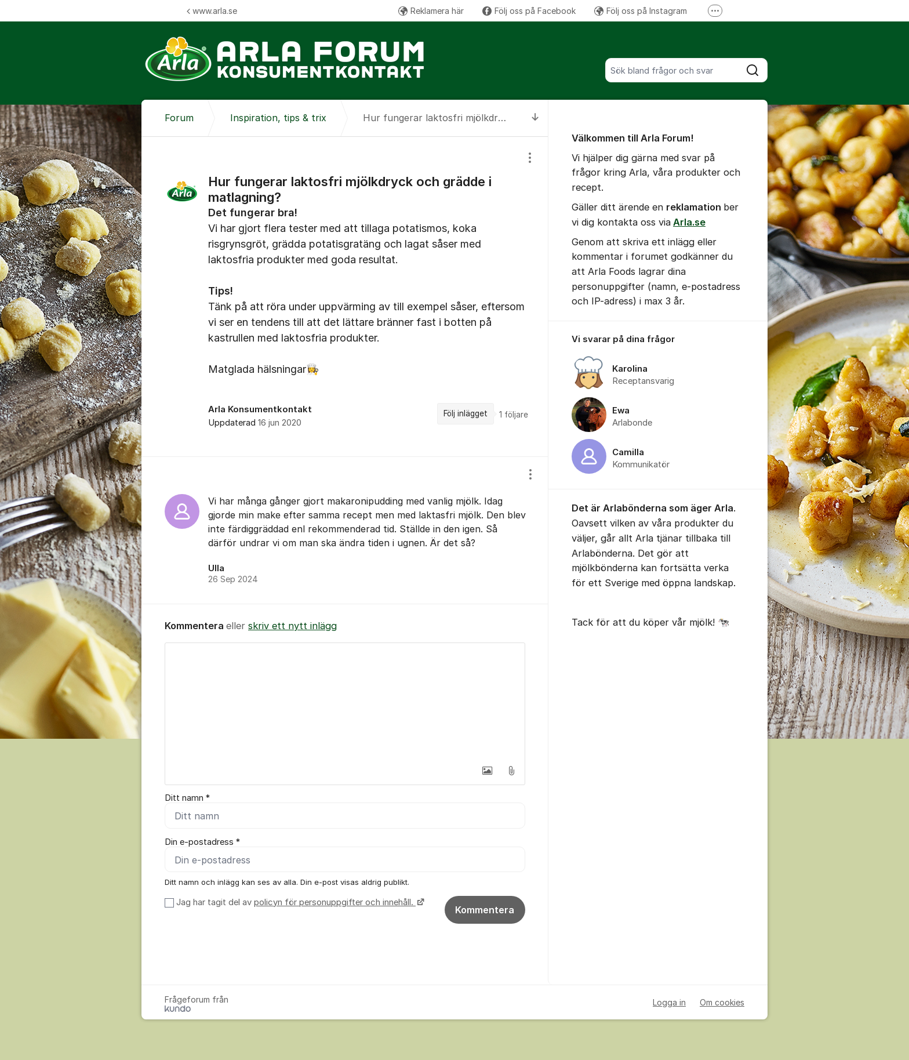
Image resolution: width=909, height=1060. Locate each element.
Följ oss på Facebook (529, 11)
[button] (487, 770)
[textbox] (345, 701)
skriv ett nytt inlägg (292, 625)
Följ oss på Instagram (640, 11)
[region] (344, 296)
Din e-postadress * (202, 842)
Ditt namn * (187, 798)
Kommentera (484, 910)
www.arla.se (212, 11)
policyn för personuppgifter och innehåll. (335, 902)
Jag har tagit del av (299, 902)
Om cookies (722, 1002)
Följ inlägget (465, 413)
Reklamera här (431, 11)
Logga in (669, 1002)
